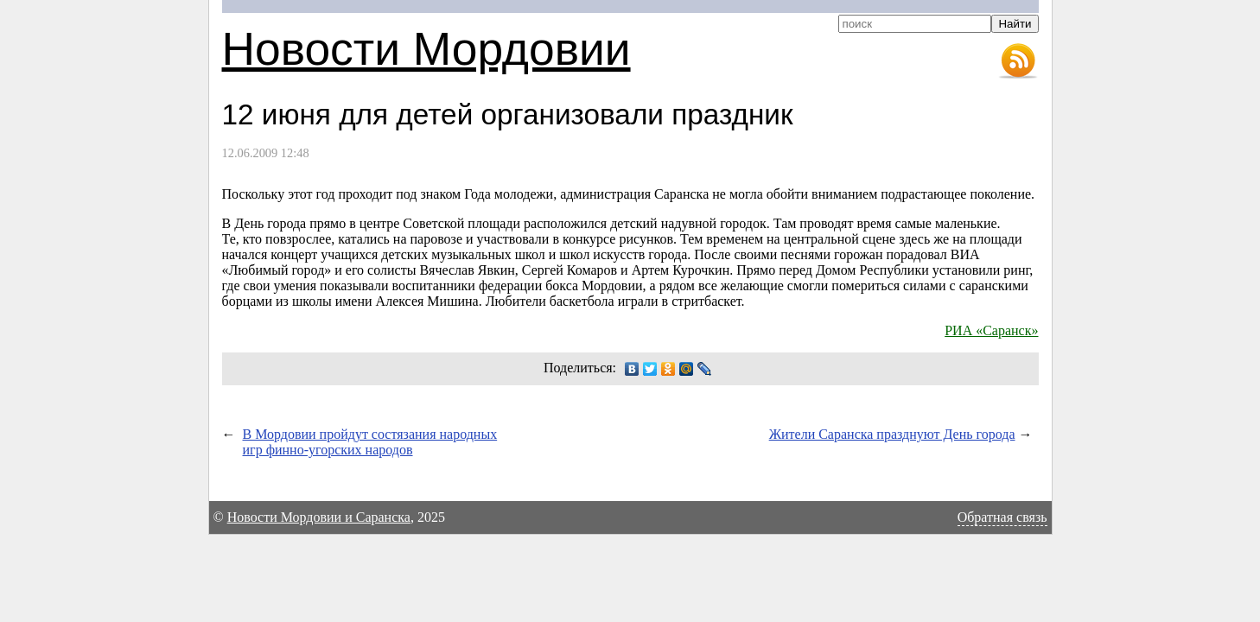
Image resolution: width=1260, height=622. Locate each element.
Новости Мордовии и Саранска (318, 517)
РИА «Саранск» (991, 330)
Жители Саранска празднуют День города (892, 434)
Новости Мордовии (426, 48)
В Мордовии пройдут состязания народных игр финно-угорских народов (370, 442)
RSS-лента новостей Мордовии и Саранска (1018, 61)
